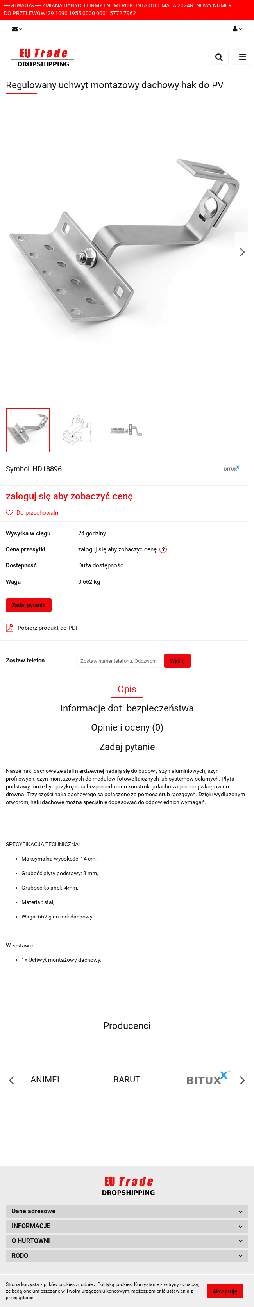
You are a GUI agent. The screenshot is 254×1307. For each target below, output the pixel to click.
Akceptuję (225, 1291)
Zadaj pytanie (29, 605)
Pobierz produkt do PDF (42, 628)
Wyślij (177, 661)
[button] (127, 1211)
